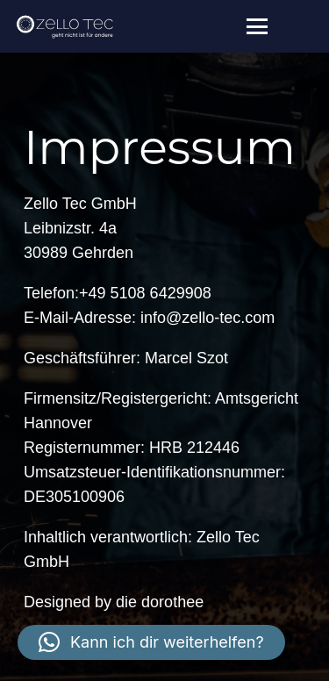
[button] (257, 26)
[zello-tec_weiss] (65, 26)
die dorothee (160, 602)
